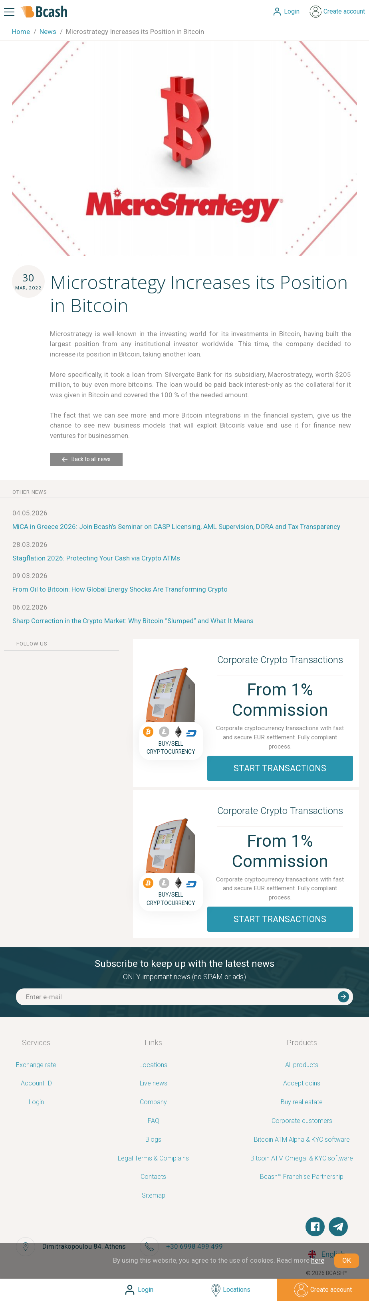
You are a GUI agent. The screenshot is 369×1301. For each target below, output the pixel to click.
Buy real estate (302, 1102)
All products (301, 1065)
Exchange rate (36, 1065)
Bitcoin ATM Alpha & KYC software (302, 1140)
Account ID (36, 1083)
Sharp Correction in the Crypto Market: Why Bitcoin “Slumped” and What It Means (133, 621)
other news (29, 492)
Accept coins (301, 1083)
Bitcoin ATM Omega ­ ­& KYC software (301, 1158)
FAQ (153, 1121)
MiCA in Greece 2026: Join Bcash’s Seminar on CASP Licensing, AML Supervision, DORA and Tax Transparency (176, 527)
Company (153, 1102)
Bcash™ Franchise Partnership (301, 1177)
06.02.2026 (30, 607)
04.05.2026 (30, 513)
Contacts (153, 1177)
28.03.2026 (30, 545)
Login (36, 1102)
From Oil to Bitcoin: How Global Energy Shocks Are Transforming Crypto (120, 589)
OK (346, 1260)
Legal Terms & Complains (153, 1158)
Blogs (153, 1140)
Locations (153, 1065)
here (317, 1260)
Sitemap (153, 1195)
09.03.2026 (30, 576)
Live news (153, 1083)
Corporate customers (302, 1121)
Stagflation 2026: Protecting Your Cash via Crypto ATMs (96, 558)
